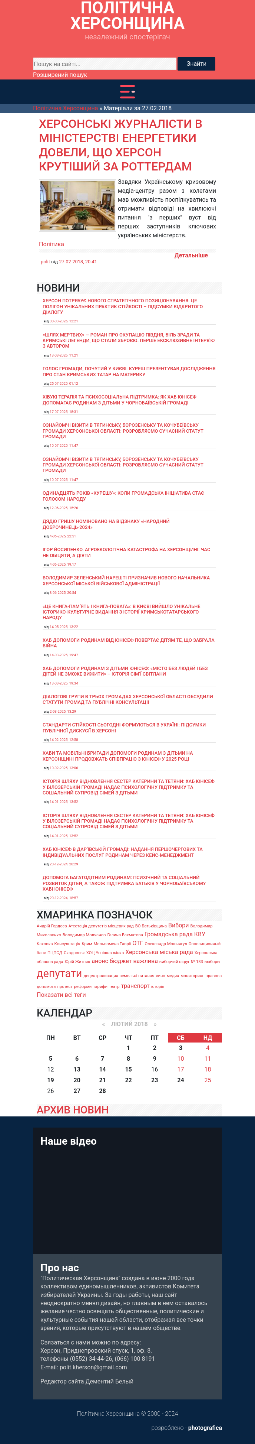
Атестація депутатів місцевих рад (101, 926)
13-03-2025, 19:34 (64, 683)
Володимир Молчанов (84, 935)
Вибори (178, 925)
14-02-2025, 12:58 (64, 740)
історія (157, 986)
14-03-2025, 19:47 (64, 655)
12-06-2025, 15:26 (64, 508)
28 (102, 1091)
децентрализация (100, 975)
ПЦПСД (54, 952)
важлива (145, 961)
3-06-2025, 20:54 (63, 593)
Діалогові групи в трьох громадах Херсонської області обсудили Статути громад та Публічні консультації (128, 699)
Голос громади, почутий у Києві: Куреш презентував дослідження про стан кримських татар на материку (129, 371)
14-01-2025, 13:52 (64, 802)
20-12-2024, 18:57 (64, 898)
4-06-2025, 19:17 (63, 564)
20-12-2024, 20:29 (64, 864)
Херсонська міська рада (159, 952)
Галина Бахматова (125, 935)
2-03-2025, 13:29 (63, 711)
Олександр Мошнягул (166, 943)
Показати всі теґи (61, 994)
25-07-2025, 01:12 (64, 383)
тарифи (100, 986)
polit (45, 261)
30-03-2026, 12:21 (64, 321)
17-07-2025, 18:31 (64, 412)
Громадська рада (169, 934)
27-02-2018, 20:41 (78, 261)
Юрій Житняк (77, 961)
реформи (83, 986)
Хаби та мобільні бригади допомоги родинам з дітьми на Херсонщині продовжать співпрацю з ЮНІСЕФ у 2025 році (118, 755)
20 (77, 1080)
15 (128, 1069)
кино (160, 975)
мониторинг (192, 975)
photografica (205, 1427)
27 (77, 1091)
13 (77, 1069)
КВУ (199, 934)
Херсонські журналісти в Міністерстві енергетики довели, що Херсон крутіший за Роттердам (120, 145)
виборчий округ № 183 (181, 961)
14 (102, 1069)
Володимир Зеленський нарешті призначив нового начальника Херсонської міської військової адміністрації (126, 580)
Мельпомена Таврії (112, 943)
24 (180, 1080)
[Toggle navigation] (127, 91)
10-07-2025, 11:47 (64, 445)
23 (154, 1080)
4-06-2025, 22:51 (63, 536)
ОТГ (137, 943)
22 (128, 1080)
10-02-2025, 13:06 (64, 768)
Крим (87, 943)
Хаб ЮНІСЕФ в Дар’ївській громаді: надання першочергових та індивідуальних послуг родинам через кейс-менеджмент (123, 852)
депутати (59, 973)
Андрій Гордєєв (52, 926)
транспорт (135, 985)
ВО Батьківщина (151, 926)
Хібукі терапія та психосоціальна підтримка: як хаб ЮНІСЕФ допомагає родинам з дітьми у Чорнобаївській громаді (119, 399)
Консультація (67, 943)
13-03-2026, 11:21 (64, 355)
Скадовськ (74, 952)
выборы (213, 961)
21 (102, 1080)
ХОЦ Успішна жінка (105, 952)
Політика (51, 244)
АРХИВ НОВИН (73, 1110)
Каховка (45, 943)
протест (64, 986)
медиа (173, 975)
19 (50, 1080)
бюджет (121, 961)
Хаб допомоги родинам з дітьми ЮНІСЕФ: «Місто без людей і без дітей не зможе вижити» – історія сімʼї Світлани (125, 671)
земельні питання (137, 975)
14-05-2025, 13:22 (64, 627)
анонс (100, 961)
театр (114, 986)
